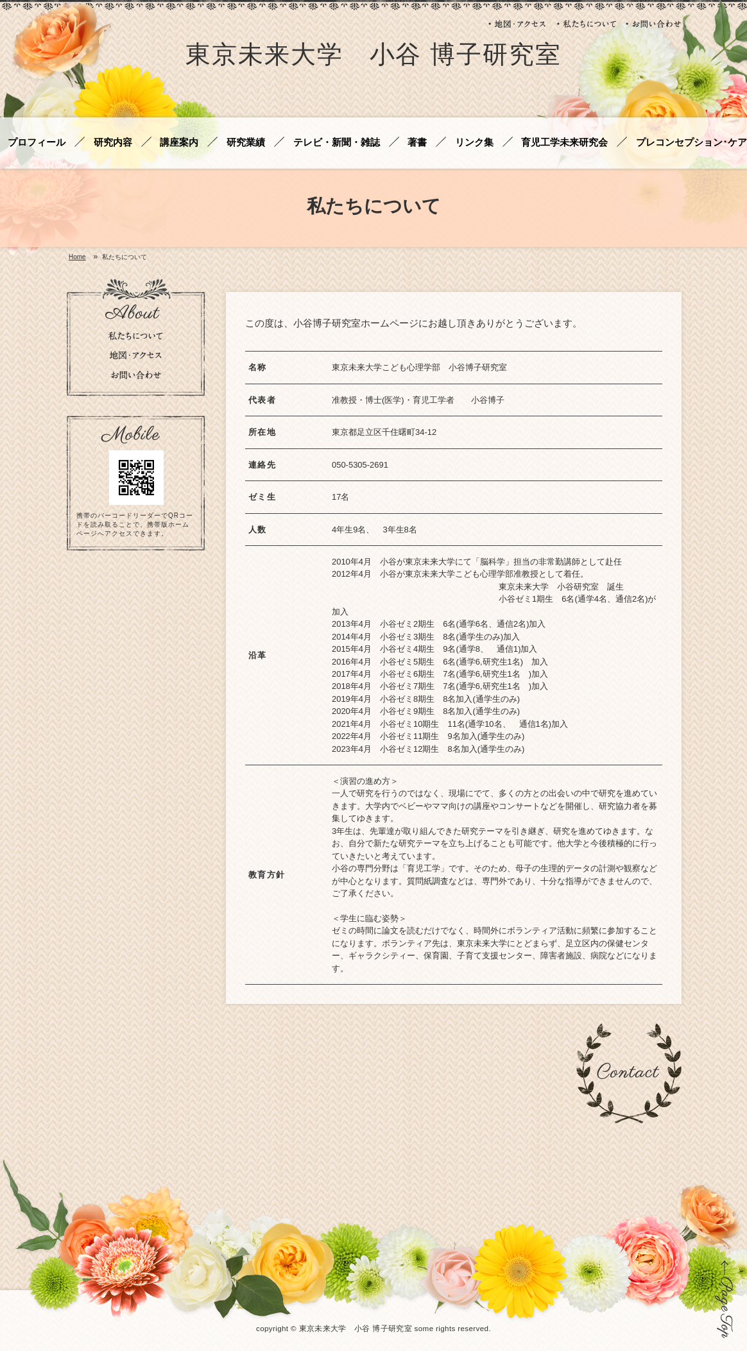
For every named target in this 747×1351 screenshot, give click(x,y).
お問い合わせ (654, 23)
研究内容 (113, 143)
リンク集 (474, 143)
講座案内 (179, 143)
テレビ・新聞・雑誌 (336, 143)
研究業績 (246, 143)
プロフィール (36, 143)
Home (77, 257)
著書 (417, 143)
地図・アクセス (517, 23)
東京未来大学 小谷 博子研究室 (373, 57)
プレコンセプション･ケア (691, 143)
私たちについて (586, 23)
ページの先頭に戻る (724, 1299)
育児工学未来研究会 (564, 143)
